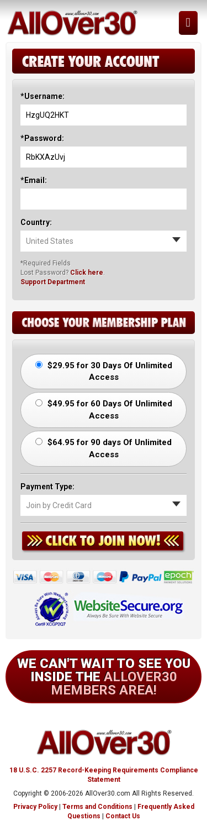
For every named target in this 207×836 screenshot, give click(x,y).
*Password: (42, 138)
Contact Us (122, 816)
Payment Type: (47, 486)
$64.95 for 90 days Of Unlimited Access (103, 448)
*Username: (42, 96)
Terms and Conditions (97, 807)
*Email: (33, 180)
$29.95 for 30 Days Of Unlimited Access (103, 371)
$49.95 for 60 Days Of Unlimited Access (103, 409)
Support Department (52, 282)
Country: (36, 222)
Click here (86, 272)
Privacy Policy (35, 807)
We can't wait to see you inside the (103, 677)
